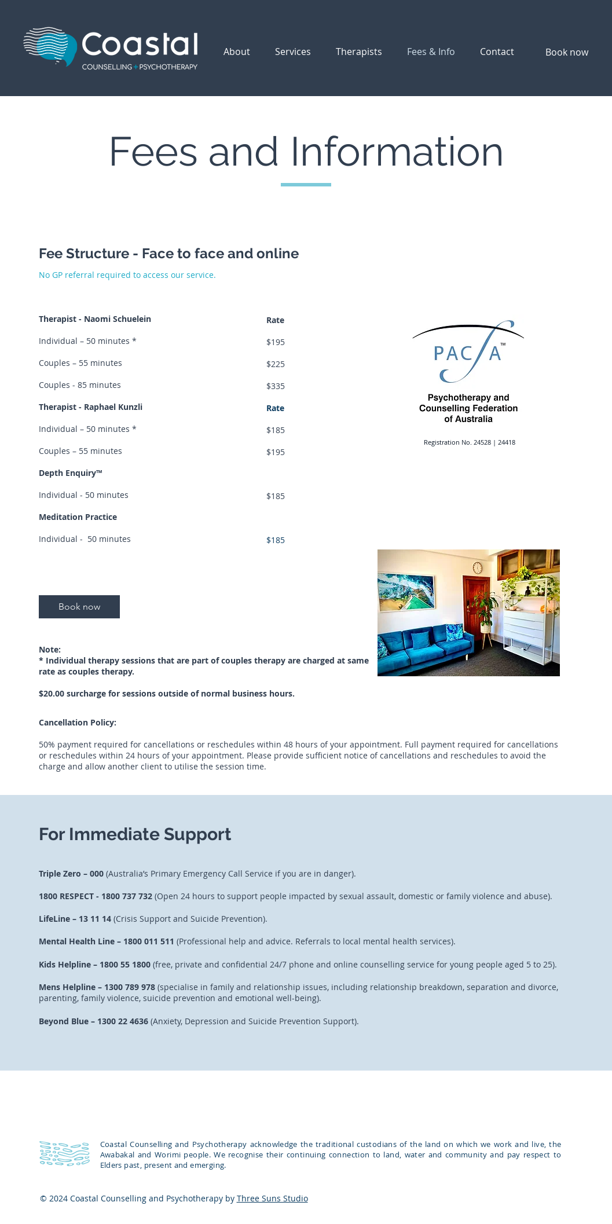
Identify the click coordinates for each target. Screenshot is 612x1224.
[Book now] (566, 52)
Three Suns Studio (272, 1198)
